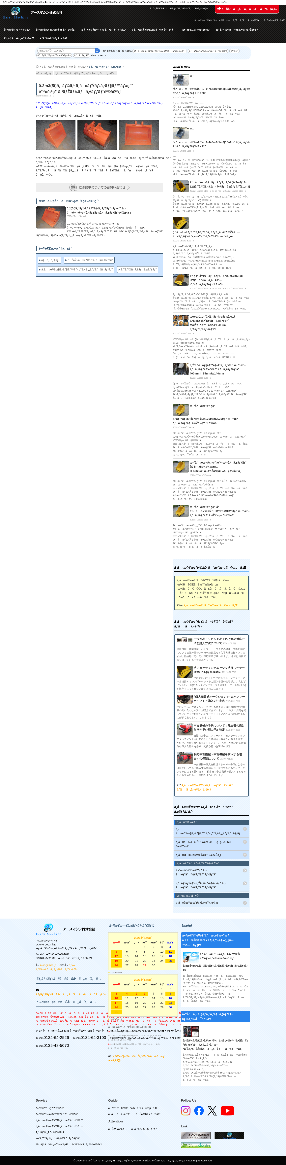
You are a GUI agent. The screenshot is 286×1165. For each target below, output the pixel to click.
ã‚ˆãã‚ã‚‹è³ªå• (250, 20)
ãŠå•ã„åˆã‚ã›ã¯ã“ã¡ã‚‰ (247, 9)
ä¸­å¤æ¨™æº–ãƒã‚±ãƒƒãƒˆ (105, 66)
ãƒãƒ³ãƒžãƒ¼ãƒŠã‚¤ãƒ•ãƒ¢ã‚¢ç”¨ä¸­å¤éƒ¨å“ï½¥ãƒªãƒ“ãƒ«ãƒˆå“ (200, 885)
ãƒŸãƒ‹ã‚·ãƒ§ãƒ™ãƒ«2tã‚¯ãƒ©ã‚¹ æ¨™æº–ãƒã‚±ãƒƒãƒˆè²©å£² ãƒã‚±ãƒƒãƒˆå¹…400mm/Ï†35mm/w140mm (218, 369)
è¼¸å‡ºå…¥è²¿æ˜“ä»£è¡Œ (19, 38)
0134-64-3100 (93, 1037)
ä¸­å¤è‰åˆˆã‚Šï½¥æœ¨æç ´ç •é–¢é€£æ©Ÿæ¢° (203, 844)
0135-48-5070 (56, 1045)
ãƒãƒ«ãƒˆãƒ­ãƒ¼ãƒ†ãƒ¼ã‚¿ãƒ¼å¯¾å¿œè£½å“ (160, 51)
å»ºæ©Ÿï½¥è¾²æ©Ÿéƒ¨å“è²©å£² (55, 29)
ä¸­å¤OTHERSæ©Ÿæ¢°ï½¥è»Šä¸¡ (198, 855)
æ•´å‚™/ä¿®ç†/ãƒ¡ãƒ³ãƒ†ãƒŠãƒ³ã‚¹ (237, 29)
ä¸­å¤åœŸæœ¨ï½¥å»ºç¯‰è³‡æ (199, 902)
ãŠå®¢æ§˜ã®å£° (274, 20)
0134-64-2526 (56, 1037)
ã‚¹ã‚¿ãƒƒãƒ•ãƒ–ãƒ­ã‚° (180, 8)
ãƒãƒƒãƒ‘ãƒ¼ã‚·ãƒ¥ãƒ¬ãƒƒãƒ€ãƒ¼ (208, 51)
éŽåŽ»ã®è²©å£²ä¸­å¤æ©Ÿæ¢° (90, 260)
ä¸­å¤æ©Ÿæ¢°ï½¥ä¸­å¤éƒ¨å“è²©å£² (103, 29)
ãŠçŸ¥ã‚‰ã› (158, 8)
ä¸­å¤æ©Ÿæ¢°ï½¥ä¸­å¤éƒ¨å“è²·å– (154, 29)
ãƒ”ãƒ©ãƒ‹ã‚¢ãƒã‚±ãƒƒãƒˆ (139, 269)
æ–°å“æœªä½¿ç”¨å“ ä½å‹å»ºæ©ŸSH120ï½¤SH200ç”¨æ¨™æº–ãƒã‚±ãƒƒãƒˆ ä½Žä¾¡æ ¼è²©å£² (220, 511)
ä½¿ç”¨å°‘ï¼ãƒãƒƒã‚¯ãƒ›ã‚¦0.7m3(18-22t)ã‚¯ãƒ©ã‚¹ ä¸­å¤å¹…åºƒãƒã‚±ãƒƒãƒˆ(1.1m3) (217, 280)
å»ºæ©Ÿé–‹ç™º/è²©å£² (17, 29)
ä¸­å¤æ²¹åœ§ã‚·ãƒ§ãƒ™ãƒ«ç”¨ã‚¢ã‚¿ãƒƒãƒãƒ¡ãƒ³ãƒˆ (86, 73)
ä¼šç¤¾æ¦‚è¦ (202, 8)
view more (96, 55)
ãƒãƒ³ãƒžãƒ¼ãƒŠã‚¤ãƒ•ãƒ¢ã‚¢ (54, 55)
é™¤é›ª (234, 51)
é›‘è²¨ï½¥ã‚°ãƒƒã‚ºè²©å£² (54, 38)
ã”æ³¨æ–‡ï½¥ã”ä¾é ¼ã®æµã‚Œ (215, 20)
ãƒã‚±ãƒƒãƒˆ (81, 55)
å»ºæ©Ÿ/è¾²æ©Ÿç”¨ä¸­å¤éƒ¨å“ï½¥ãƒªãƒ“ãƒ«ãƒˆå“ (197, 872)
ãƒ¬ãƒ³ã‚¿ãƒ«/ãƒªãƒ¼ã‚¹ (196, 29)
